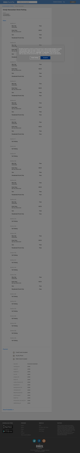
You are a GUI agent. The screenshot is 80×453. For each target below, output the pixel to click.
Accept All (45, 57)
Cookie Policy (38, 52)
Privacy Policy (46, 52)
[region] (40, 53)
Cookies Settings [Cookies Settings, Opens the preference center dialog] (34, 57)
